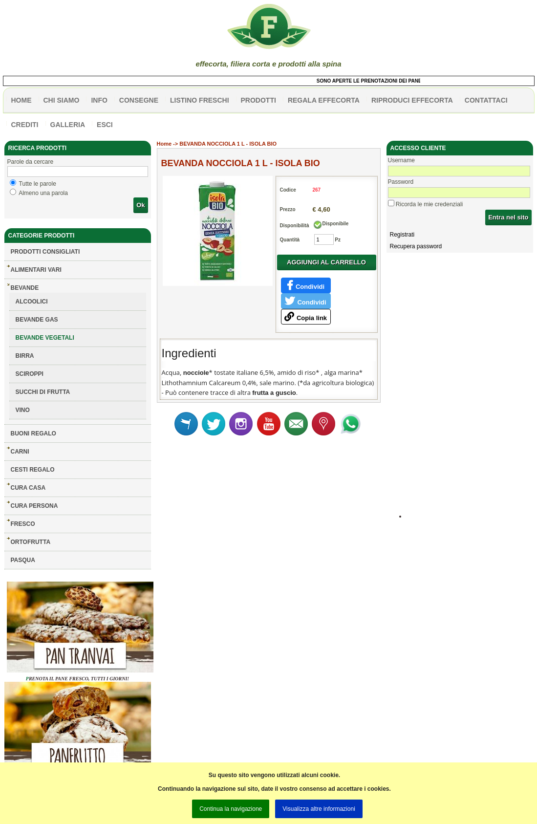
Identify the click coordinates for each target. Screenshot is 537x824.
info (99, 100)
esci (105, 125)
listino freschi (199, 100)
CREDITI (25, 125)
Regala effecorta (324, 100)
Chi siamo (61, 100)
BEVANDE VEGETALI (45, 337)
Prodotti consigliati (45, 251)
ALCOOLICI (32, 301)
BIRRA (25, 355)
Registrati (402, 234)
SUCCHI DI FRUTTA (43, 392)
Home (164, 144)
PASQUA (23, 560)
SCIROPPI (29, 373)
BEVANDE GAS (37, 319)
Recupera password (416, 246)
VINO (23, 410)
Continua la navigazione (230, 808)
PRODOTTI (258, 100)
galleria (68, 125)
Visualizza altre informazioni (318, 808)
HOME (21, 100)
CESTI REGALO (33, 469)
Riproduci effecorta (412, 100)
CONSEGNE (138, 100)
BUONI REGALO (33, 433)
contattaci (486, 100)
